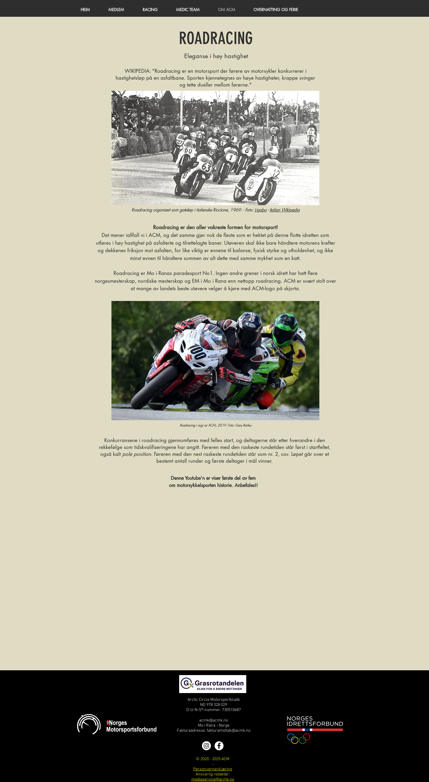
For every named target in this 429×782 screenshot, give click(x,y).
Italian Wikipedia (285, 210)
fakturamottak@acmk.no (228, 730)
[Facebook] (218, 745)
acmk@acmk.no (213, 720)
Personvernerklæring (212, 769)
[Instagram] (206, 745)
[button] (116, 9)
